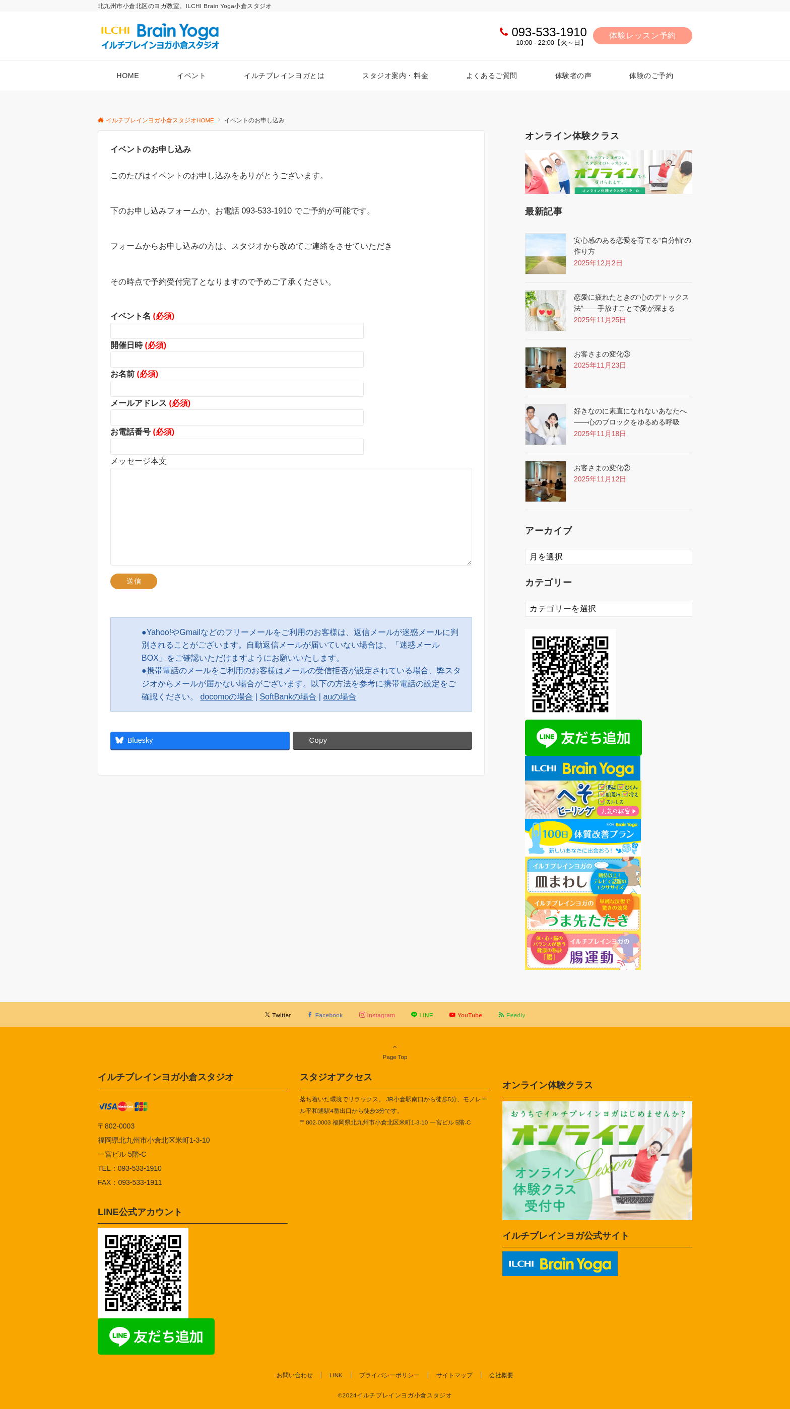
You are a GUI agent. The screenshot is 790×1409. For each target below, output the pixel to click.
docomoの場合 (226, 696)
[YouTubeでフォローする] (465, 1015)
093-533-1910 (548, 32)
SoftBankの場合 (287, 696)
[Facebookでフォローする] (325, 1015)
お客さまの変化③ (602, 354)
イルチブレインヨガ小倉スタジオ (166, 1077)
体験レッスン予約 (642, 35)
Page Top (395, 1051)
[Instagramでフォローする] (377, 1015)
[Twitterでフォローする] (278, 1015)
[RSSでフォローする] (511, 1015)
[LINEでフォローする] (422, 1015)
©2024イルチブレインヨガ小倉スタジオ (395, 1395)
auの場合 (339, 696)
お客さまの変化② (602, 468)
